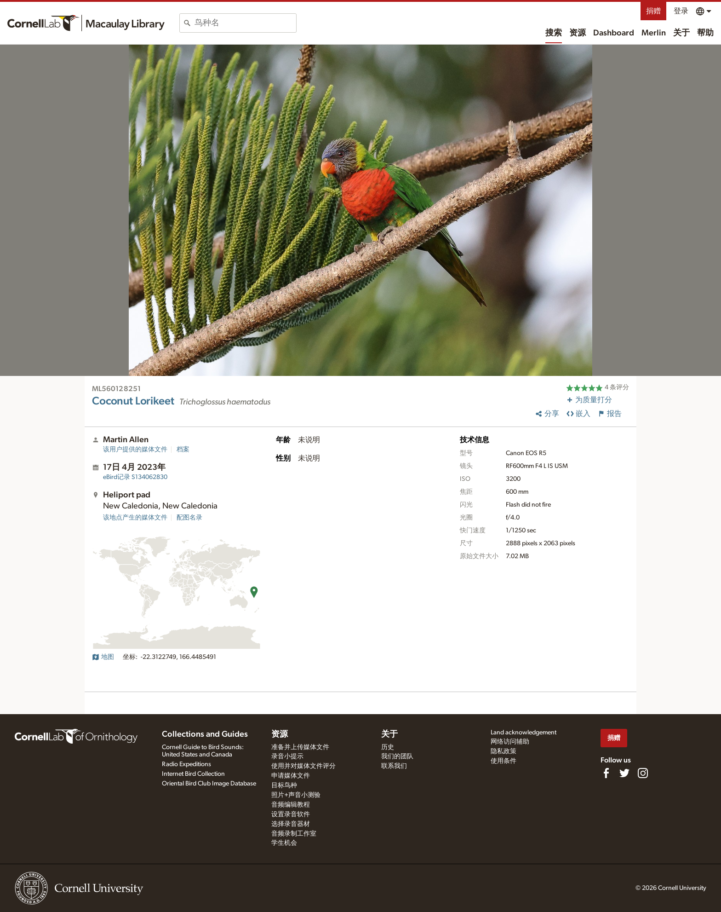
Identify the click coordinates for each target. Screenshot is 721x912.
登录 (681, 11)
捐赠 (653, 11)
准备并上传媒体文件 (300, 747)
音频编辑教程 (290, 805)
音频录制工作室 (293, 834)
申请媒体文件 (290, 776)
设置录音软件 (290, 814)
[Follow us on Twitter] (624, 773)
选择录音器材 (290, 824)
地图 (103, 657)
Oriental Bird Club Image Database (209, 783)
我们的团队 (397, 756)
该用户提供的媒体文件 (135, 449)
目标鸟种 (284, 785)
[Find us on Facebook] (606, 773)
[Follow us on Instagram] (642, 773)
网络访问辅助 (510, 742)
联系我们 (394, 766)
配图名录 (189, 517)
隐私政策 (503, 751)
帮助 (705, 33)
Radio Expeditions (186, 764)
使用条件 (503, 761)
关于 (681, 33)
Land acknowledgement (523, 732)
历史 (387, 747)
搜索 (553, 33)
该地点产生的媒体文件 (135, 517)
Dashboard (613, 33)
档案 (183, 449)
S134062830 (135, 477)
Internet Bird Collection (193, 774)
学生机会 (284, 843)
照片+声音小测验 (295, 795)
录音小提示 (287, 756)
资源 (577, 33)
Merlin (653, 33)
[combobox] (245, 23)
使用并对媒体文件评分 (303, 766)
